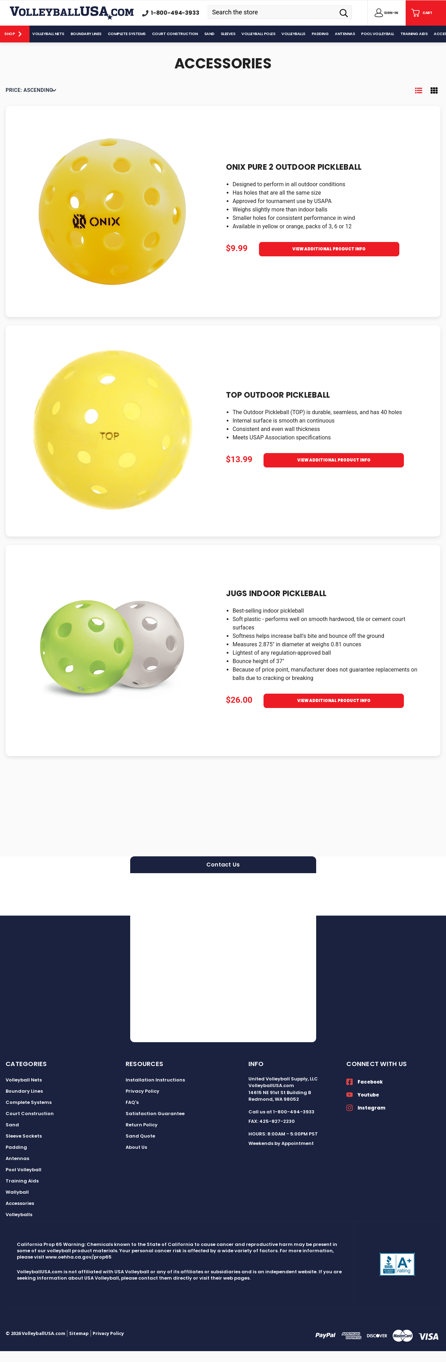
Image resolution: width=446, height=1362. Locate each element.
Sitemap (79, 1344)
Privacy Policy (142, 1102)
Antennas (17, 1169)
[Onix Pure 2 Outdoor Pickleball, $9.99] (113, 222)
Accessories (20, 1214)
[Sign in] (385, 13)
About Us (136, 1158)
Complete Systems (29, 1113)
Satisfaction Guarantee (155, 1124)
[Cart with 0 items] (421, 13)
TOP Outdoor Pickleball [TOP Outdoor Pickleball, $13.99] (278, 406)
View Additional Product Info (329, 262)
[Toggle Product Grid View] (434, 101)
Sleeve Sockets (24, 1147)
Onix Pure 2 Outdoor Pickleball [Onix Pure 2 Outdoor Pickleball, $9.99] (294, 178)
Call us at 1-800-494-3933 (281, 1122)
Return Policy (142, 1135)
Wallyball (17, 1203)
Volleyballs (19, 1225)
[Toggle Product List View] (418, 101)
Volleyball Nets (24, 1090)
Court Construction (30, 1124)
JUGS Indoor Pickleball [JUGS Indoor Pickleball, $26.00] (276, 604)
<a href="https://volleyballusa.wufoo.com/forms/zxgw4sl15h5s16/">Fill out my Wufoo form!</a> (223, 968)
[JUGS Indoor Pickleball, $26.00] (113, 661)
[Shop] (14, 34)
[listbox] (31, 101)
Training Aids (22, 1191)
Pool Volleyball (23, 1180)
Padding (16, 1158)
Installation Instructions (155, 1090)
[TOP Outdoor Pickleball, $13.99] (113, 442)
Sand (12, 1135)
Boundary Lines (24, 1102)
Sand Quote (140, 1147)
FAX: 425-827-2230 (271, 1132)
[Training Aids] (414, 34)
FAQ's (132, 1113)
